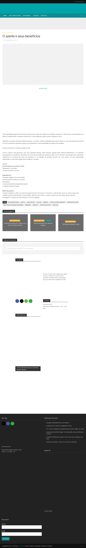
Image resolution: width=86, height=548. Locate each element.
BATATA (39, 202)
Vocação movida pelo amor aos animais (57, 422)
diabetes (45, 202)
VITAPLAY (36, 15)
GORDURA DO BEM (72, 202)
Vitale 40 (48, 220)
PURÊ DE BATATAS (45, 205)
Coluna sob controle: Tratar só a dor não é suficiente (61, 442)
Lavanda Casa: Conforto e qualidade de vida (58, 426)
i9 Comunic (21, 546)
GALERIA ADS (43, 88)
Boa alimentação (8, 33)
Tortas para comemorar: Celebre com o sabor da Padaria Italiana (15, 224)
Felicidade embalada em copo (70, 224)
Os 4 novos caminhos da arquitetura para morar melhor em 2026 (65, 429)
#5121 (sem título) (15, 15)
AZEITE (23, 202)
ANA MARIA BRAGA (13, 202)
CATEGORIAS (26, 15)
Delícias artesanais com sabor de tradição (43, 224)
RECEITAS (55, 205)
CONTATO (44, 15)
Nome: (4, 524)
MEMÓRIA (28, 205)
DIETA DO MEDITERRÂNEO (57, 202)
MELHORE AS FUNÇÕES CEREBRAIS (13, 205)
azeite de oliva (31, 202)
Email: (3, 531)
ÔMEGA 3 (35, 205)
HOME (5, 15)
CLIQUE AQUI (48, 511)
